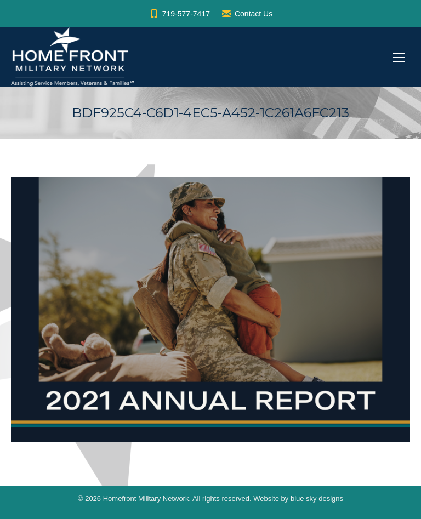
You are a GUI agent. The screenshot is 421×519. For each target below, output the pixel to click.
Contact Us (246, 13)
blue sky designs (317, 498)
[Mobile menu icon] (399, 58)
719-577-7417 (179, 13)
